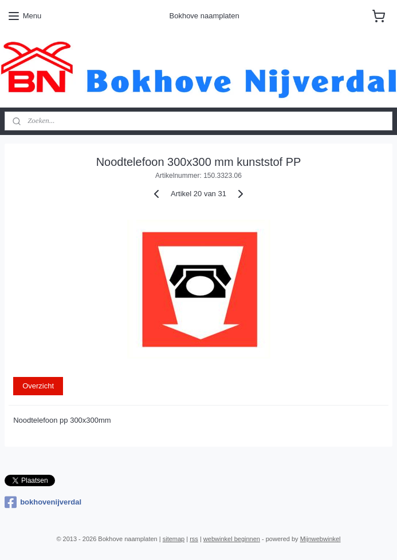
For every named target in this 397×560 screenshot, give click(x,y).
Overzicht (38, 386)
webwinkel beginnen (231, 538)
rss (194, 538)
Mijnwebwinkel (320, 538)
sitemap (174, 538)
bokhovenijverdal (43, 502)
